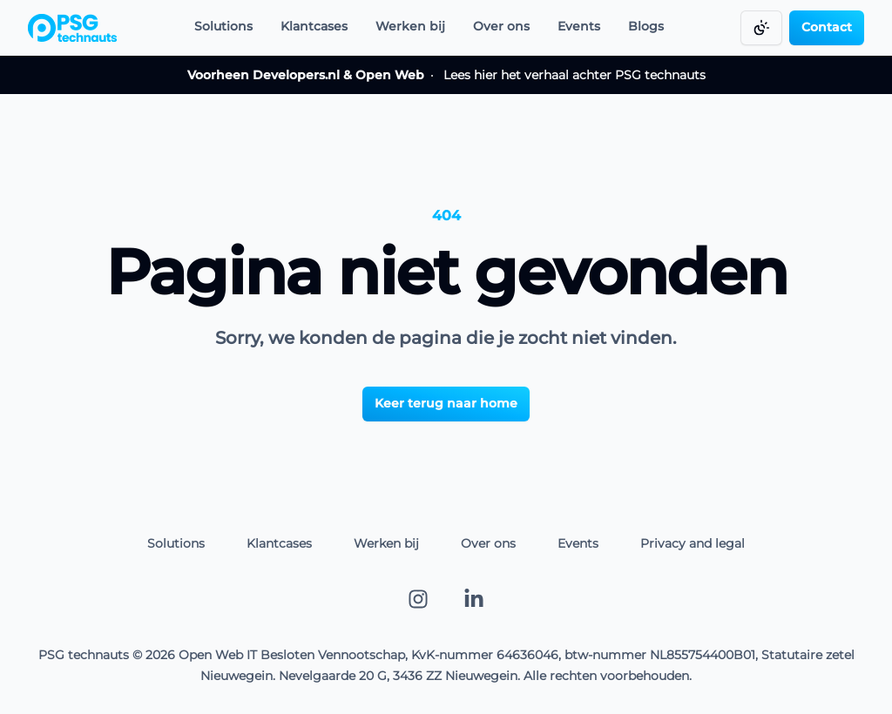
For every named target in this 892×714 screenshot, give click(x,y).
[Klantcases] (314, 28)
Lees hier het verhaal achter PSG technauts (446, 75)
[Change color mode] (761, 27)
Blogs (646, 26)
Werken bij (410, 26)
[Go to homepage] (72, 28)
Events (579, 26)
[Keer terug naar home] (446, 402)
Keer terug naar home (446, 403)
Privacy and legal (692, 543)
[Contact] (826, 27)
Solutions (223, 26)
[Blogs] (646, 28)
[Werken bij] (410, 28)
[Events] (579, 28)
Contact (826, 27)
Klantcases (314, 26)
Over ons (501, 26)
